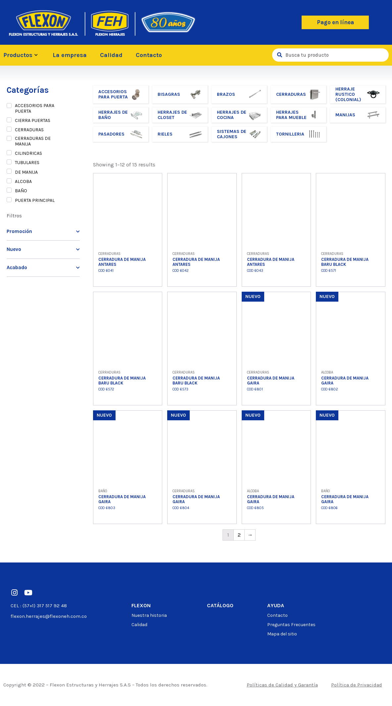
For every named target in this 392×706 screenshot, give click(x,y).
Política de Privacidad (356, 685)
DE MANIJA (26, 172)
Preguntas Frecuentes (291, 624)
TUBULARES (27, 162)
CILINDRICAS (28, 153)
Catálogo (220, 605)
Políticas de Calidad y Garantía (282, 685)
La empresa (70, 55)
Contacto (149, 55)
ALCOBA (23, 181)
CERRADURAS (29, 130)
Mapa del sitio (282, 634)
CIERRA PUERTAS (32, 120)
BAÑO (21, 191)
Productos (21, 55)
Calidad (111, 55)
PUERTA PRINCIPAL (35, 200)
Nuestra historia (149, 615)
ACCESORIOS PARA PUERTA (34, 108)
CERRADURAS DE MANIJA (33, 141)
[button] (335, 22)
